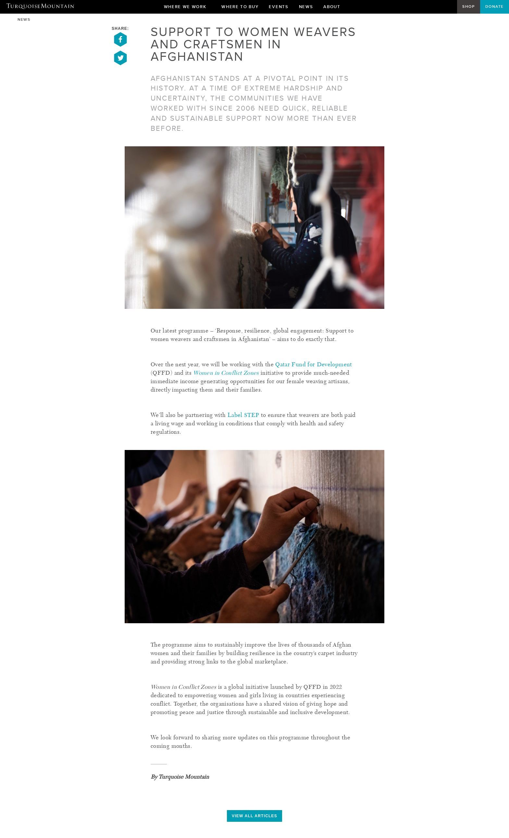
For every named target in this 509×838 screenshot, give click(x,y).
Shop (468, 6)
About (334, 8)
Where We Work (187, 8)
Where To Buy (239, 6)
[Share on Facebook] (120, 45)
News (306, 6)
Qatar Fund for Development (313, 365)
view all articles (254, 816)
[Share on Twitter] (120, 64)
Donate (494, 6)
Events (278, 6)
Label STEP (243, 416)
